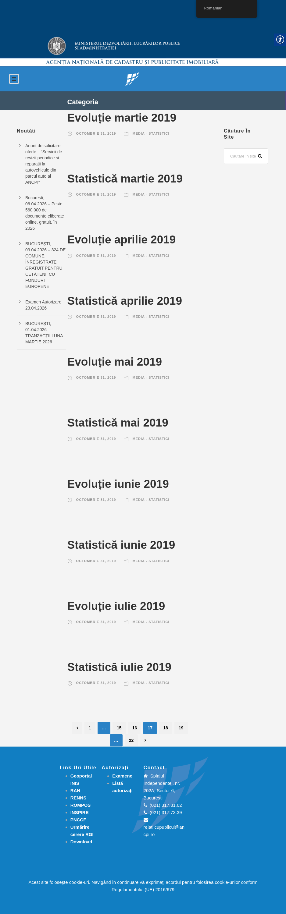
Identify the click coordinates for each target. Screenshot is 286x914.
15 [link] (119, 727)
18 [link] (165, 727)
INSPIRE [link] (79, 812)
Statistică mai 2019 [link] (117, 422)
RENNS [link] (78, 797)
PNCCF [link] (78, 819)
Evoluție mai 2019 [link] (114, 362)
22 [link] (131, 740)
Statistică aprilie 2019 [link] (124, 301)
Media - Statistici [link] (151, 133)
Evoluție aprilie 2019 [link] (121, 239)
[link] (132, 78)
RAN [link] (75, 790)
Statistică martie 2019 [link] (125, 178)
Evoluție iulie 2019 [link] (116, 606)
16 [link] (134, 727)
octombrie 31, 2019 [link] (96, 133)
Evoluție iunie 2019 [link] (118, 484)
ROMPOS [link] (80, 805)
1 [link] (90, 727)
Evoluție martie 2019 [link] (122, 118)
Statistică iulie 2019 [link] (119, 667)
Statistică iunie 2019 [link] (121, 545)
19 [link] (181, 727)
